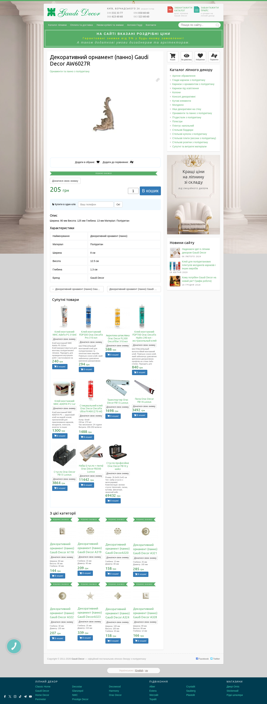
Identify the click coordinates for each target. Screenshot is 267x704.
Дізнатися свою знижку (65, 180)
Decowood (115, 686)
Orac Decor (115, 695)
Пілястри (177, 121)
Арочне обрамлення (183, 75)
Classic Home (42, 686)
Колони (176, 92)
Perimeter (40, 699)
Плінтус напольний (183, 125)
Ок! (118, 204)
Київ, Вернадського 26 (130, 8)
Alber (152, 686)
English (139, 670)
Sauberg (191, 690)
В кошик (150, 190)
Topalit (152, 699)
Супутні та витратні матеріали (189, 146)
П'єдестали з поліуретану (186, 117)
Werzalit (153, 695)
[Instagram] (15, 696)
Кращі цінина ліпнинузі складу (193, 180)
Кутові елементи (181, 100)
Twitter (215, 658)
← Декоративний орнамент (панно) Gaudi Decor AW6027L (78, 289)
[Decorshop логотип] (14, 686)
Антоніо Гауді (134, 25)
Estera (152, 690)
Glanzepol (77, 690)
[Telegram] (25, 696)
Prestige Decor (80, 699)
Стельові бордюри (182, 129)
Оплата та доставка (81, 25)
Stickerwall (232, 690)
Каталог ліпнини (57, 25)
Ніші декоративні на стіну (186, 109)
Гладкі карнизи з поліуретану (188, 80)
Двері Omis (233, 686)
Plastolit (190, 695)
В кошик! (60, 366)
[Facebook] (5, 696)
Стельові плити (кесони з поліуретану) (194, 138)
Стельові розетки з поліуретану (190, 142)
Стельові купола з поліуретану (189, 134)
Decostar (77, 686)
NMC (75, 695)
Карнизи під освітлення (185, 88)
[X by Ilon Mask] (10, 696)
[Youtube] (30, 696)
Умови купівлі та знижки (110, 25)
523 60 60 (141, 16)
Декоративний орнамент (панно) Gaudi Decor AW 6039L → (135, 289)
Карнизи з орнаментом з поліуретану (193, 84)
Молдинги (178, 104)
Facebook (202, 658)
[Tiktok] (20, 696)
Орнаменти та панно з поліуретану (192, 113)
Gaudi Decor (42, 690)
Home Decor (42, 695)
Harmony (114, 690)
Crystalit (190, 686)
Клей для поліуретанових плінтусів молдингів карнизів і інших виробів (199, 265)
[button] (158, 80)
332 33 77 (115, 12)
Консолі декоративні (183, 96)
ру (146, 670)
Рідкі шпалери (235, 695)
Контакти (151, 25)
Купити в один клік (64, 204)
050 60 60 (141, 12)
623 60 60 (115, 16)
